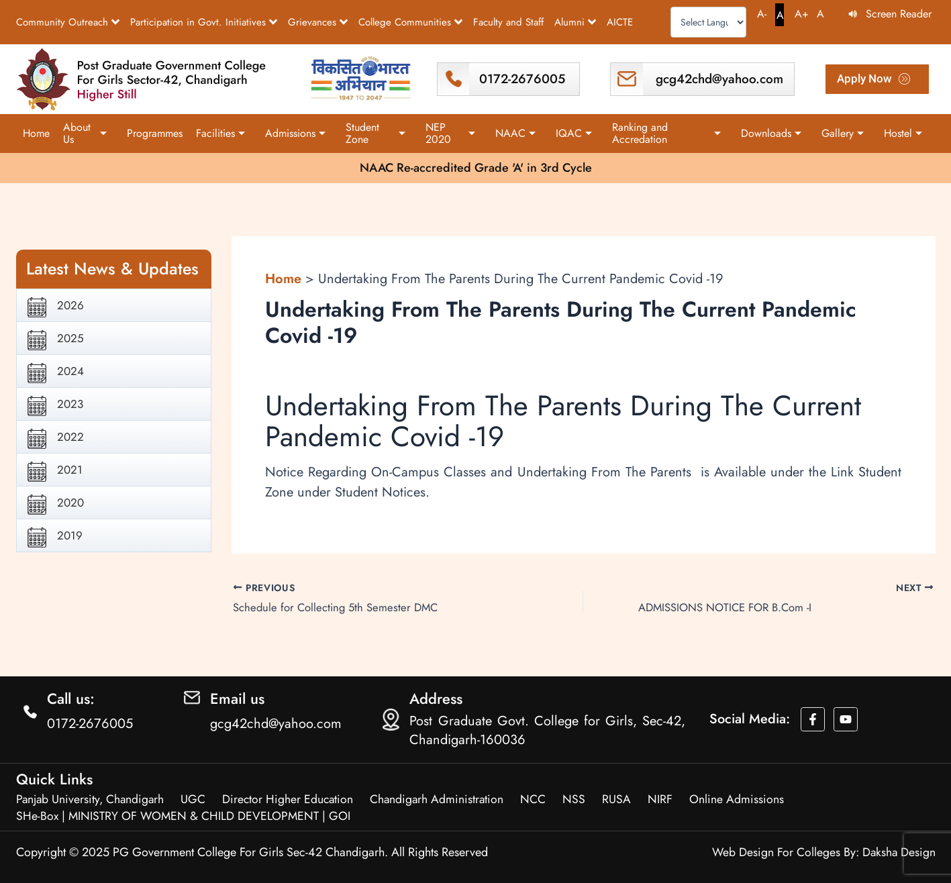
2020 (70, 502)
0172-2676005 (522, 79)
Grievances (318, 22)
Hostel (903, 133)
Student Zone (375, 133)
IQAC (574, 133)
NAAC (515, 133)
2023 (70, 403)
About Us (85, 133)
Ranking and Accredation (666, 133)
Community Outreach (67, 22)
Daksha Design (898, 852)
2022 (70, 436)
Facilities (220, 133)
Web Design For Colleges (774, 852)
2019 (70, 535)
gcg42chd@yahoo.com (719, 79)
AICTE (620, 22)
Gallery (842, 133)
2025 (70, 337)
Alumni (575, 22)
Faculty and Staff (508, 22)
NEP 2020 (451, 133)
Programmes (155, 133)
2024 (70, 370)
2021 (70, 469)
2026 (70, 305)
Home (36, 133)
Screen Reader (899, 13)
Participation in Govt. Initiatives (203, 22)
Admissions (295, 133)
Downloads (771, 133)
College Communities (410, 22)
